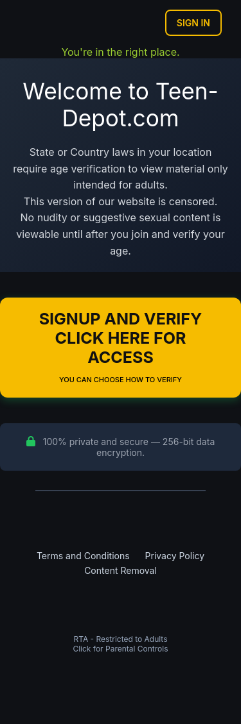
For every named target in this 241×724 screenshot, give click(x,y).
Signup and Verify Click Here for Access (120, 346)
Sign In (193, 22)
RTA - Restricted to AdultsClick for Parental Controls (120, 643)
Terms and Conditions (83, 555)
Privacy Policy (175, 555)
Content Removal (120, 570)
